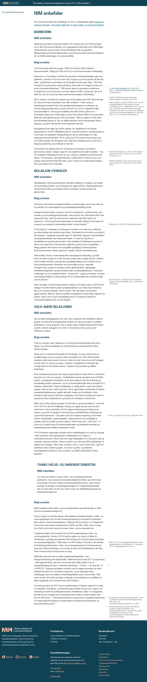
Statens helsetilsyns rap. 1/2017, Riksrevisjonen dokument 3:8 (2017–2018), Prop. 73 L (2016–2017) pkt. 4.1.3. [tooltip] (126, 154)
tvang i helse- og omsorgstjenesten (88, 25)
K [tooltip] (126, 415)
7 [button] (48, 279)
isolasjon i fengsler (42, 25)
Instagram (22, 657)
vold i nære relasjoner (60, 25)
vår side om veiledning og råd (75, 663)
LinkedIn (36, 657)
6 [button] (87, 224)
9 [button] (56, 542)
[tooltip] (126, 224)
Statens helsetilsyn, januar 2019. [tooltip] (126, 163)
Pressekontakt (55, 676)
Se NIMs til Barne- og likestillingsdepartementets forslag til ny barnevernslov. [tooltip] (126, 90)
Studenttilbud (103, 657)
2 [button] (95, 94)
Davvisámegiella (104, 675)
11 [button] (51, 597)
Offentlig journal (104, 666)
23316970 (57, 668)
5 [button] (40, 157)
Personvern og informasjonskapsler (111, 660)
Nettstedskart (103, 669)
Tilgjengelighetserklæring (108, 663)
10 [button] (79, 565)
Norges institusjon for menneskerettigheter (17, 3)
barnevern (99, 22)
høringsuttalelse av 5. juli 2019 (126, 88)
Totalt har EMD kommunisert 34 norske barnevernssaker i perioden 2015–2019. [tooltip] (123, 98)
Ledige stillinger (104, 654)
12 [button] (55, 603)
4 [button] (99, 151)
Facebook (9, 657)
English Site (103, 672)
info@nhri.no (59, 671)
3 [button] (79, 102)
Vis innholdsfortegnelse (13, 12)
